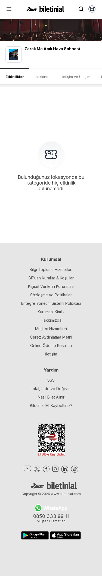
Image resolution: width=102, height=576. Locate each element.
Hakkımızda (51, 320)
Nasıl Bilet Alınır (51, 397)
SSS (51, 380)
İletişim (51, 354)
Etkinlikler (14, 76)
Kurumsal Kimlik (51, 311)
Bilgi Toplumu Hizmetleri (51, 269)
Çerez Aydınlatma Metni (51, 337)
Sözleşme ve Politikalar (51, 294)
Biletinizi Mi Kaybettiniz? (51, 405)
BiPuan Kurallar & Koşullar (51, 278)
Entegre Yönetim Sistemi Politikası (51, 303)
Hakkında (43, 76)
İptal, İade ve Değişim (51, 388)
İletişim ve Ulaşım (75, 76)
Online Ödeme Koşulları (51, 345)
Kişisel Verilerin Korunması (51, 286)
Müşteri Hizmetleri (51, 328)
